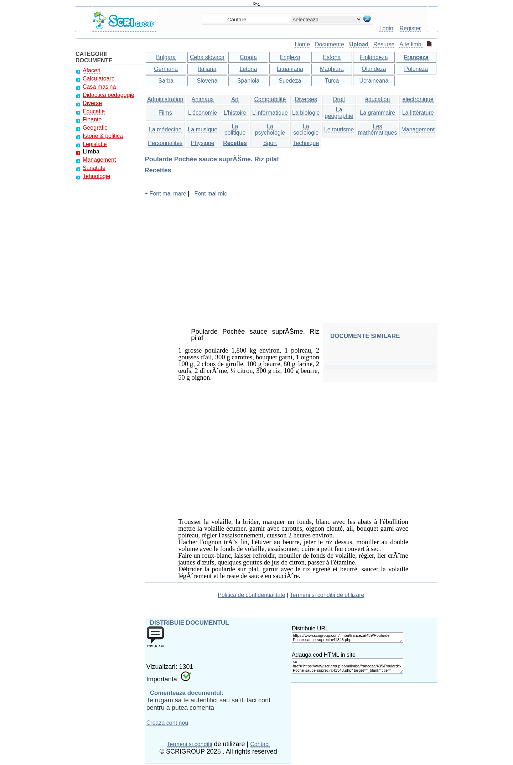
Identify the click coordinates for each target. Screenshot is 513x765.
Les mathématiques (377, 129)
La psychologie (270, 129)
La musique (202, 129)
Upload (358, 44)
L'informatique (270, 113)
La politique (235, 129)
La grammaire (377, 113)
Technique (306, 143)
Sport (270, 143)
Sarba (165, 81)
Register (410, 28)
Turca (332, 81)
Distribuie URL (310, 628)
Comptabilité (270, 99)
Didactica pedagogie (108, 95)
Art (234, 99)
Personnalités (165, 143)
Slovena (207, 81)
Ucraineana (374, 81)
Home (302, 44)
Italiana (207, 69)
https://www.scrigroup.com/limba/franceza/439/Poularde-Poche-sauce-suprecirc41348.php (347, 637)
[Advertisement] (291, 253)
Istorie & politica (103, 136)
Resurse (384, 44)
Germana (166, 69)
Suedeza (290, 81)
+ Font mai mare (165, 194)
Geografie (95, 128)
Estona (332, 57)
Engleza (290, 57)
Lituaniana (290, 69)
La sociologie (305, 129)
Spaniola (248, 81)
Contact (260, 744)
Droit (339, 99)
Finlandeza (374, 57)
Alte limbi (411, 44)
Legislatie (95, 144)
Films (165, 113)
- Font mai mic (209, 194)
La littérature (418, 113)
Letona (248, 69)
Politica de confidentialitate (251, 595)
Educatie (94, 111)
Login (386, 28)
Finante (92, 119)
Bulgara (166, 57)
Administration (165, 99)
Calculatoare (99, 79)
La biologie (306, 113)
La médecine (165, 129)
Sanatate (94, 168)
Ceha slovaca (207, 57)
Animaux (203, 99)
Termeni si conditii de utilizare (327, 595)
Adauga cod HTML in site (324, 655)
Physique (202, 143)
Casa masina (99, 87)
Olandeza (374, 69)
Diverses (306, 99)
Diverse (92, 103)
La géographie (339, 112)
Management (99, 160)
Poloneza (416, 69)
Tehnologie (96, 176)
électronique (418, 99)
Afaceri (91, 70)
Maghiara (332, 69)
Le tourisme (339, 129)
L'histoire (235, 113)
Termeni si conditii (189, 744)
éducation (377, 99)
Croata (248, 57)
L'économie (202, 113)
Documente (329, 44)
